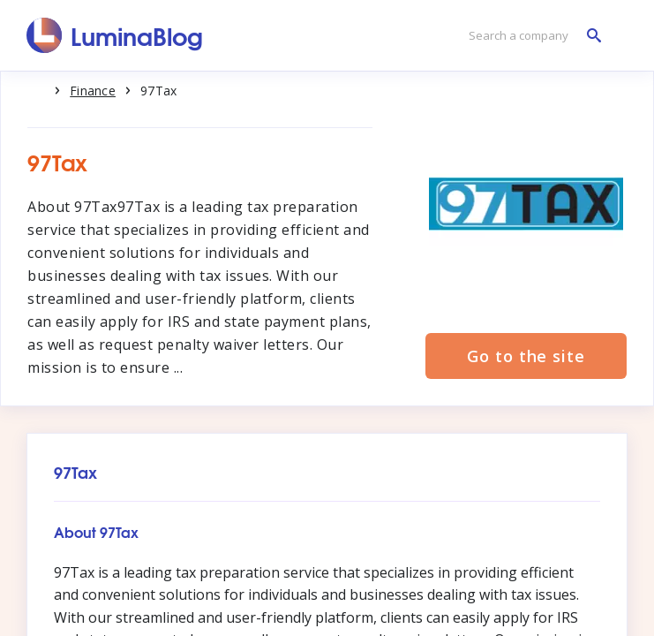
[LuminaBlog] (115, 35)
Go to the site (526, 356)
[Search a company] (530, 36)
